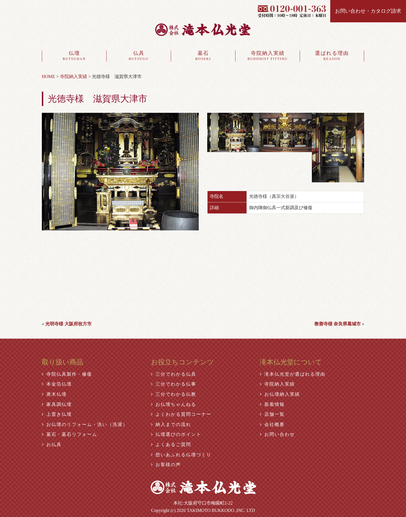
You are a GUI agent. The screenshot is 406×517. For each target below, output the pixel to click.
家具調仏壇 (57, 404)
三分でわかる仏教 (173, 394)
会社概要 (272, 424)
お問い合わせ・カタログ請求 (368, 11)
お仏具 (52, 444)
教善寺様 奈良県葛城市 (337, 323)
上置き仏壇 (57, 414)
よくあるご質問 (171, 444)
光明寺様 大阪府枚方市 (68, 323)
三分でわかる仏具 (173, 374)
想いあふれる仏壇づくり (181, 454)
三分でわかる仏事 (173, 384)
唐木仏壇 (54, 394)
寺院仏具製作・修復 (67, 374)
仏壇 (74, 56)
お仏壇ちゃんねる (173, 404)
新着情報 (272, 404)
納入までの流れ (171, 424)
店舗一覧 (272, 414)
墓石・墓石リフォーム (69, 434)
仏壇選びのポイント (176, 434)
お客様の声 (166, 464)
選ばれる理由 (332, 56)
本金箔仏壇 (57, 384)
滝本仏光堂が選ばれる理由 (292, 374)
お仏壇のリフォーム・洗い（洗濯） (85, 424)
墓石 (203, 56)
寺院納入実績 (268, 56)
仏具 (139, 56)
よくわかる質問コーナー (181, 414)
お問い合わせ (277, 434)
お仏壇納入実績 (280, 394)
